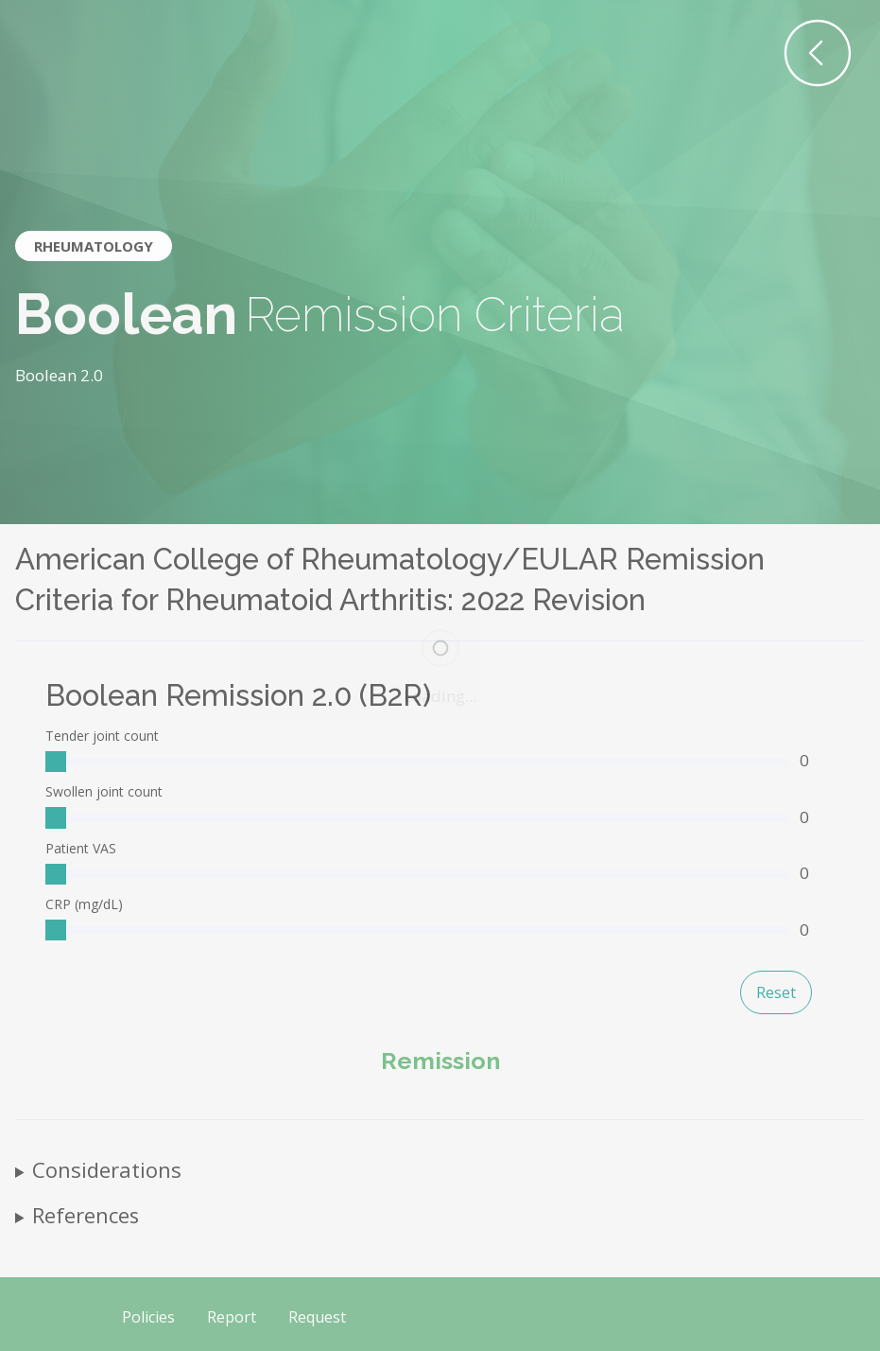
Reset (776, 992)
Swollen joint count (104, 791)
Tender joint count (102, 736)
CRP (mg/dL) (84, 904)
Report (231, 1317)
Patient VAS (80, 848)
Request (317, 1317)
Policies (148, 1317)
